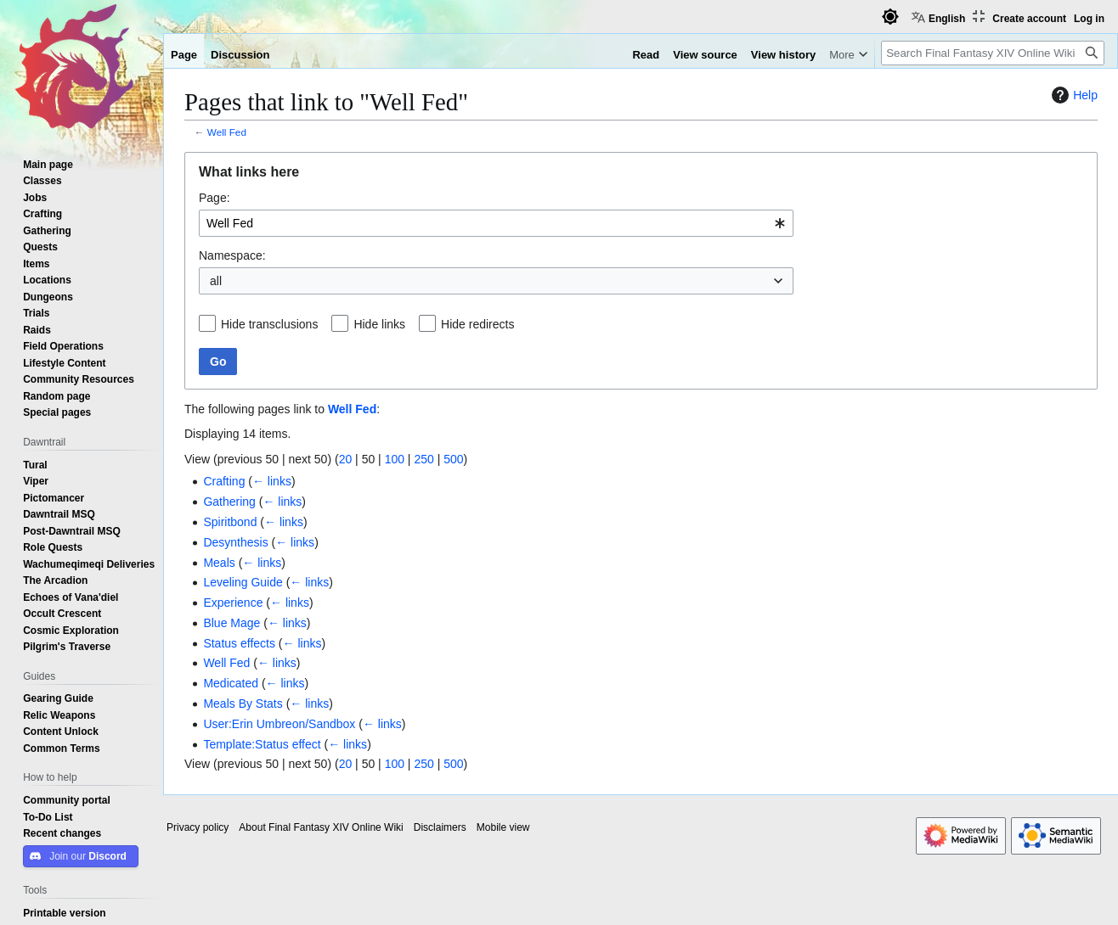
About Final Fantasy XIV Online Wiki (321, 827)
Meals (218, 562)
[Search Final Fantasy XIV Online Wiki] (992, 53)
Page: (214, 198)
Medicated (230, 683)
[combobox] (496, 223)
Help (1072, 95)
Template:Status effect (261, 744)
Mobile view (503, 827)
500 (453, 459)
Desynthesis (235, 542)
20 (346, 459)
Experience (233, 602)
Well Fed (226, 131)
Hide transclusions (269, 324)
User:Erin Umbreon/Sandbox (279, 724)
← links (271, 481)
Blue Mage (231, 623)
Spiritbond (230, 522)
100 (394, 459)
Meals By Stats (242, 703)
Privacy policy (198, 827)
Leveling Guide (242, 582)
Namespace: (232, 255)
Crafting (224, 481)
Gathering (229, 501)
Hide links (379, 324)
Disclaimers (440, 827)
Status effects (239, 643)
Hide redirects (477, 324)
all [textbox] (216, 281)
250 (423, 459)
